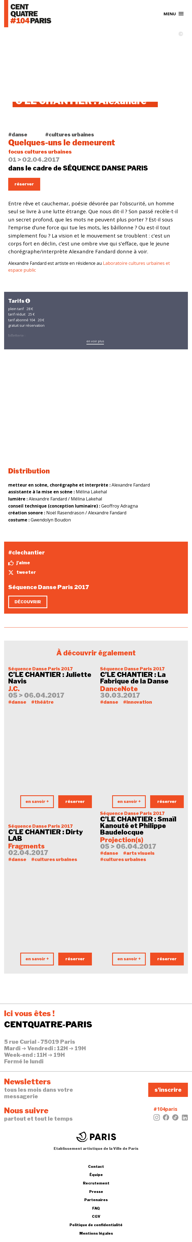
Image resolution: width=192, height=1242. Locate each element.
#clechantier (26, 552)
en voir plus (95, 341)
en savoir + (37, 801)
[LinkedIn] (184, 1119)
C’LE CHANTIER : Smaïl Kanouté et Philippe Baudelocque (138, 826)
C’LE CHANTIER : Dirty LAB (45, 835)
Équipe (96, 1174)
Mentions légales (96, 1233)
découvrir (27, 601)
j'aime (19, 563)
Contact (96, 1166)
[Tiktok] (175, 1119)
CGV (96, 1216)
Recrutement (96, 1183)
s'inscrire (168, 1090)
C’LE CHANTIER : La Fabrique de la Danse (134, 678)
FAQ (96, 1208)
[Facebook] (166, 1119)
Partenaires (96, 1200)
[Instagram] (156, 1119)
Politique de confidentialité (96, 1225)
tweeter (22, 572)
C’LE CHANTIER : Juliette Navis (49, 678)
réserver (24, 184)
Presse (96, 1191)
